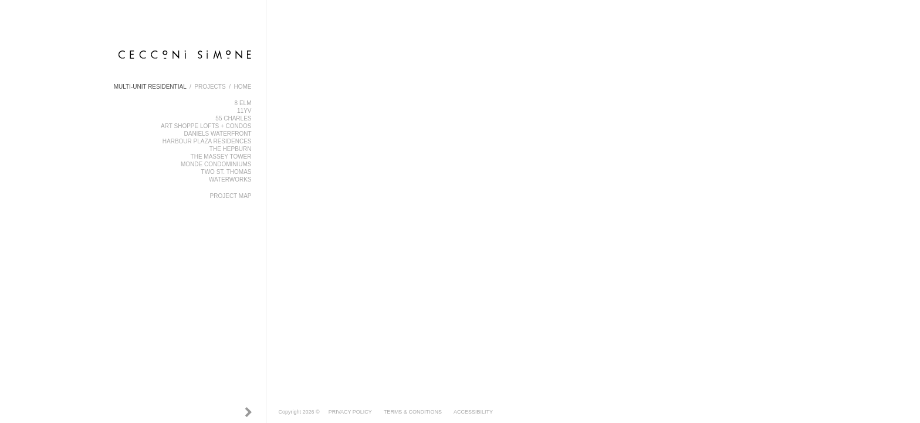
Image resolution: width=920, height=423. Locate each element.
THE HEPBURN (230, 149)
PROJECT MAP (231, 196)
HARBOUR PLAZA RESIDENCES (207, 141)
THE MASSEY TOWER (221, 156)
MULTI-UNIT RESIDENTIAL (150, 86)
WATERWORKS (230, 179)
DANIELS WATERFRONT (217, 133)
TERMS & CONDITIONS (413, 412)
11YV (244, 111)
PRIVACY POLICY (350, 412)
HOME (243, 86)
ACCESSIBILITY (473, 412)
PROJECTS (209, 86)
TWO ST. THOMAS (226, 172)
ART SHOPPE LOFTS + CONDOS (206, 126)
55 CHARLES (233, 118)
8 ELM (243, 103)
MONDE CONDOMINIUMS (216, 164)
